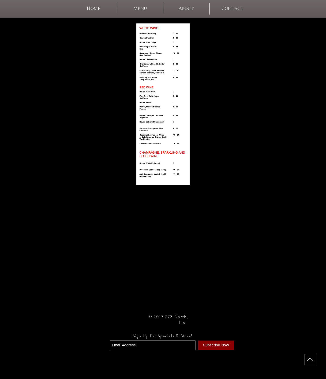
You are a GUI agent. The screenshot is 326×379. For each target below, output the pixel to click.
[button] (140, 9)
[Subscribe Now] (216, 345)
